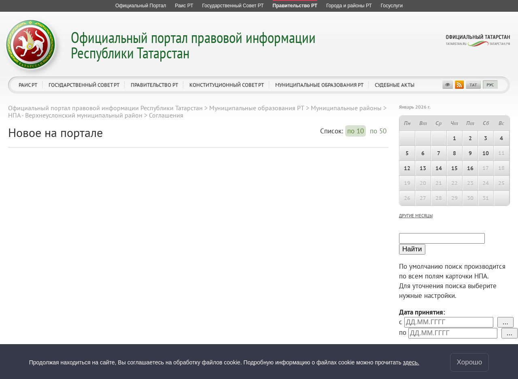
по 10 (355, 130)
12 (407, 168)
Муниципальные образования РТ (319, 84)
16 (470, 168)
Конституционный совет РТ (226, 84)
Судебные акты (394, 84)
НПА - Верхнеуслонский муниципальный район (75, 115)
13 (423, 168)
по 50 (378, 130)
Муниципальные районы (346, 108)
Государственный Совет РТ (84, 84)
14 (438, 168)
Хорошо (469, 362)
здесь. (411, 362)
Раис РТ (28, 84)
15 (454, 168)
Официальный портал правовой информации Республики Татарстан (193, 44)
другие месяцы (416, 215)
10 (485, 153)
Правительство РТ (154, 84)
